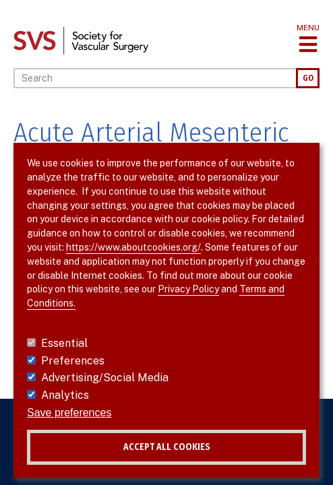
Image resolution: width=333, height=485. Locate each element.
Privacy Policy (188, 289)
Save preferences (69, 412)
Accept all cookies (166, 447)
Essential (64, 343)
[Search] (154, 78)
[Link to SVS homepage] (80, 40)
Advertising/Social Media (105, 377)
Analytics (65, 395)
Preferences (72, 360)
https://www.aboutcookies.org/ (133, 247)
